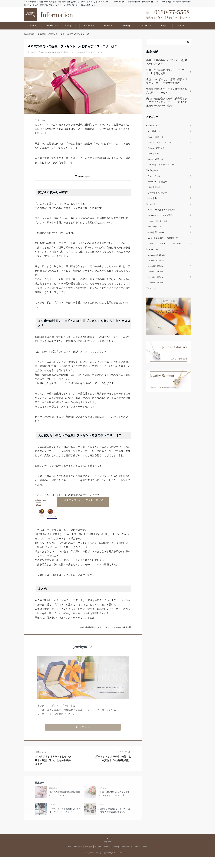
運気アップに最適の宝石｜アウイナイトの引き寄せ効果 (166, 71)
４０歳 (57, 52)
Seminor (106, 25)
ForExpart (69, 25)
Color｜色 (154, 176)
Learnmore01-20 (156, 255)
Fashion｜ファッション (160, 142)
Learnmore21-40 (156, 260)
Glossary (126, 25)
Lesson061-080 (155, 282)
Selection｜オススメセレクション (164, 243)
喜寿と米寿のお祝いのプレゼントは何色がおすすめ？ (166, 62)
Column (88, 25)
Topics (151, 288)
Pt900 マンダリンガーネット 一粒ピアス (83, 502)
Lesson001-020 (155, 266)
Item (32, 25)
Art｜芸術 (154, 131)
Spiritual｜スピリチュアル (161, 164)
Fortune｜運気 (156, 148)
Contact (181, 25)
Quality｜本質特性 (157, 192)
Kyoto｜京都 (155, 153)
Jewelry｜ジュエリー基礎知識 (163, 238)
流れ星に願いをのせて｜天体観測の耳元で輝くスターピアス (166, 91)
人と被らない (66, 52)
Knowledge (51, 25)
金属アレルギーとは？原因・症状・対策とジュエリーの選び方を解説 (166, 81)
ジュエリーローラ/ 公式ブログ (99, 853)
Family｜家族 (46, 52)
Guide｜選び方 (156, 232)
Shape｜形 (154, 198)
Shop (163, 25)
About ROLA (144, 25)
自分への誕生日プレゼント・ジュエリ (87, 52)
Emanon (127, 853)
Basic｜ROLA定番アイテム (161, 209)
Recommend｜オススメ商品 (162, 215)
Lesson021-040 (155, 271)
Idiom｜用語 (155, 187)
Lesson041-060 (155, 277)
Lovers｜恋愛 (155, 159)
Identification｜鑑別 (158, 181)
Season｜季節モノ (157, 221)
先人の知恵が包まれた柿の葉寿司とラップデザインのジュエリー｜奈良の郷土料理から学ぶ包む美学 (166, 102)
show (88, 177)
